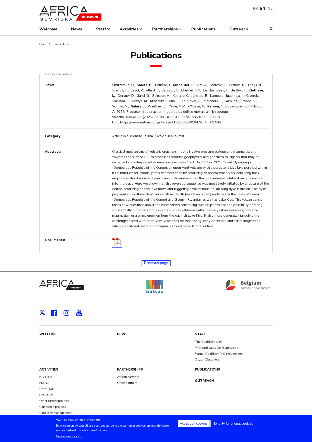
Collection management (55, 413)
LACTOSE (46, 395)
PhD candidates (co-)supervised (216, 348)
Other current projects (54, 401)
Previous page (156, 263)
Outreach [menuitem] (238, 29)
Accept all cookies (194, 425)
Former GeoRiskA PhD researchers (219, 354)
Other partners (127, 383)
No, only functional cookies (232, 425)
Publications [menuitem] (203, 29)
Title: (49, 85)
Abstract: (53, 151)
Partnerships (130, 369)
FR (255, 8)
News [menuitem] (76, 29)
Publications (62, 44)
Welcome (48, 334)
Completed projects (52, 407)
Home (43, 44)
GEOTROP (46, 389)
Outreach (204, 381)
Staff (200, 334)
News (122, 334)
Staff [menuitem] (103, 30)
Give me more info (69, 438)
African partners (128, 377)
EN (262, 8)
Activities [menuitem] (131, 30)
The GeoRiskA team (208, 342)
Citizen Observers (207, 359)
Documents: (55, 240)
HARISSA (45, 377)
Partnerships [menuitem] (167, 30)
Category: (53, 136)
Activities (48, 369)
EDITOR (44, 383)
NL (270, 8)
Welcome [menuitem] (48, 29)
